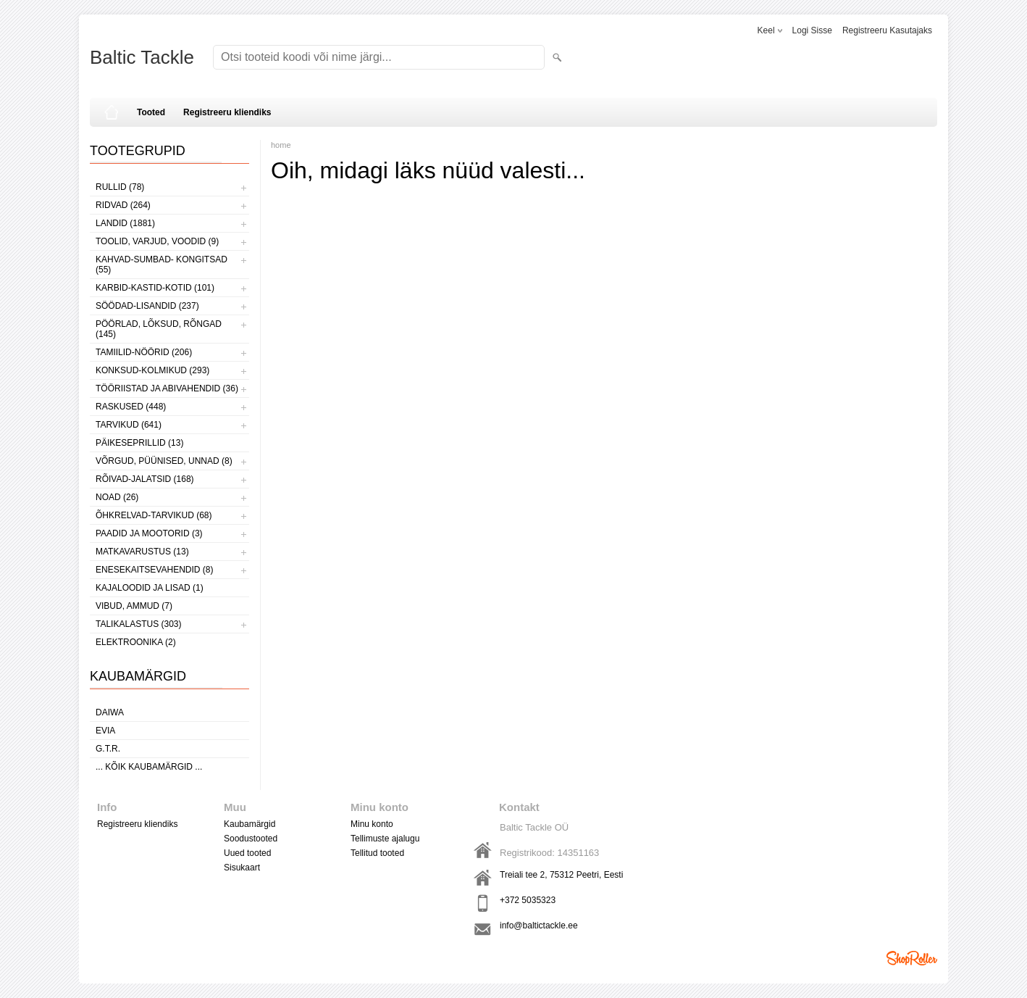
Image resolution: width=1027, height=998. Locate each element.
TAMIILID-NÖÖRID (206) (144, 352)
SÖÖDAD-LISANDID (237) (147, 306)
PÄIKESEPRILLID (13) (139, 443)
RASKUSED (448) (131, 407)
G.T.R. (108, 749)
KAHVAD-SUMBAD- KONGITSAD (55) (161, 264)
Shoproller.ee (911, 958)
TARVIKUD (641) (129, 425)
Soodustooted (250, 838)
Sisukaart (242, 867)
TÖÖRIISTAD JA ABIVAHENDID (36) (167, 388)
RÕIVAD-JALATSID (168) (145, 479)
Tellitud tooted (377, 853)
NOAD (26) (117, 497)
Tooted (151, 112)
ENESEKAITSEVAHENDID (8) (154, 570)
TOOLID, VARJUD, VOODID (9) (157, 241)
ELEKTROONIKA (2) (136, 642)
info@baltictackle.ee (539, 925)
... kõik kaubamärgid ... (149, 767)
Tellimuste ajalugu (385, 838)
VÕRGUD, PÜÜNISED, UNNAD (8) (164, 461)
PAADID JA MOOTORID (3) (149, 533)
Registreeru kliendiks (227, 112)
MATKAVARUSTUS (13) (142, 551)
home (281, 145)
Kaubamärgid (249, 824)
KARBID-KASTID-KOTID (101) (155, 288)
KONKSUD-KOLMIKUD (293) (152, 370)
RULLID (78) (120, 187)
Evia (105, 730)
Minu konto (372, 824)
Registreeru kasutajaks (887, 30)
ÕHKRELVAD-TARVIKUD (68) (153, 515)
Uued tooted (247, 853)
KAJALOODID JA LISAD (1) (150, 588)
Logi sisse (812, 30)
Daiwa (110, 712)
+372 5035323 (528, 900)
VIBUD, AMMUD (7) (134, 606)
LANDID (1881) (125, 223)
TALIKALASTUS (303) (139, 624)
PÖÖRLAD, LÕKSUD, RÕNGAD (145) (159, 329)
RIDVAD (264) (123, 205)
